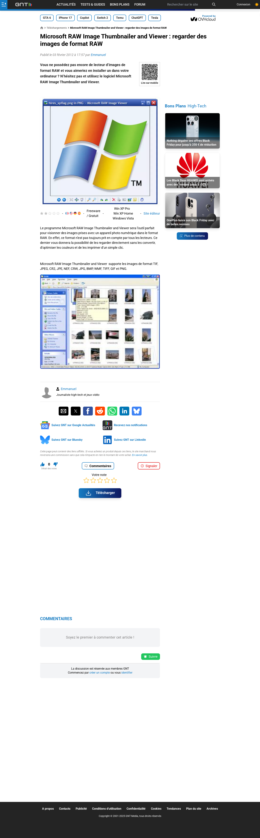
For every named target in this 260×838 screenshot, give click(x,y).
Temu (120, 17)
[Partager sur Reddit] (100, 411)
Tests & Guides (93, 4)
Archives (212, 808)
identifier (126, 672)
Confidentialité (136, 808)
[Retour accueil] (24, 4)
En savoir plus (139, 455)
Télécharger (100, 493)
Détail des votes (49, 468)
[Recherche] (214, 4)
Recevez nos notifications (130, 425)
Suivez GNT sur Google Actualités (73, 425)
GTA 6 (47, 17)
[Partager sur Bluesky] (137, 411)
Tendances (174, 808)
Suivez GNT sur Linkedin (130, 439)
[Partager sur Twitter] (76, 411)
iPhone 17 (65, 17)
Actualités (66, 4)
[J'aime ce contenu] (42, 464)
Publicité (81, 808)
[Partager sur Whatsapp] (112, 411)
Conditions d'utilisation (106, 808)
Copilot (84, 17)
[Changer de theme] (256, 4)
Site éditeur (152, 213)
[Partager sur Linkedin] (124, 411)
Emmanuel (68, 389)
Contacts (64, 808)
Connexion (243, 4)
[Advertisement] (100, 91)
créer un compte (99, 672)
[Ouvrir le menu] (3, 4)
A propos (48, 808)
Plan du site (193, 808)
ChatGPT (137, 17)
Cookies (156, 808)
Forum (139, 4)
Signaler (149, 466)
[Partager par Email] (63, 411)
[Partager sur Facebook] (88, 411)
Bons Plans (119, 4)
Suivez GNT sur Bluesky (67, 439)
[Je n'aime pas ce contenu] (55, 464)
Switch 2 (102, 17)
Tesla (154, 17)
